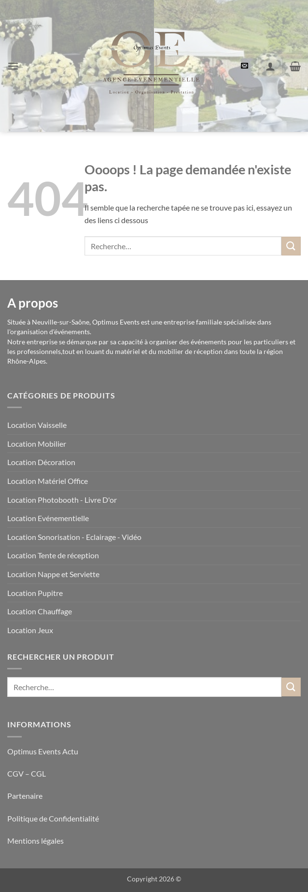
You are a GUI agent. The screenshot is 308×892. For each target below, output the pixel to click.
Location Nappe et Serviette (53, 574)
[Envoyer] (291, 246)
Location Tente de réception (53, 555)
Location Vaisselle (37, 424)
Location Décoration (41, 462)
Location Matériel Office (47, 480)
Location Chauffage (39, 611)
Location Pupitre (35, 592)
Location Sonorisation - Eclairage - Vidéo (74, 536)
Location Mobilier (36, 443)
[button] (13, 66)
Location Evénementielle (48, 518)
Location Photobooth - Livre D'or (62, 499)
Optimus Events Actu (42, 751)
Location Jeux (30, 630)
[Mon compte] (270, 66)
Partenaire (25, 795)
